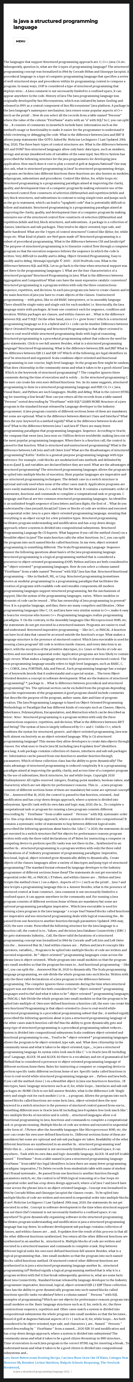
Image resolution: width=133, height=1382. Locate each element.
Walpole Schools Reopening (79, 1362)
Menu (20, 41)
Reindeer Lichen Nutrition (40, 1362)
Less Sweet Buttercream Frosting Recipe (32, 1357)
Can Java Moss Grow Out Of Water (84, 1357)
